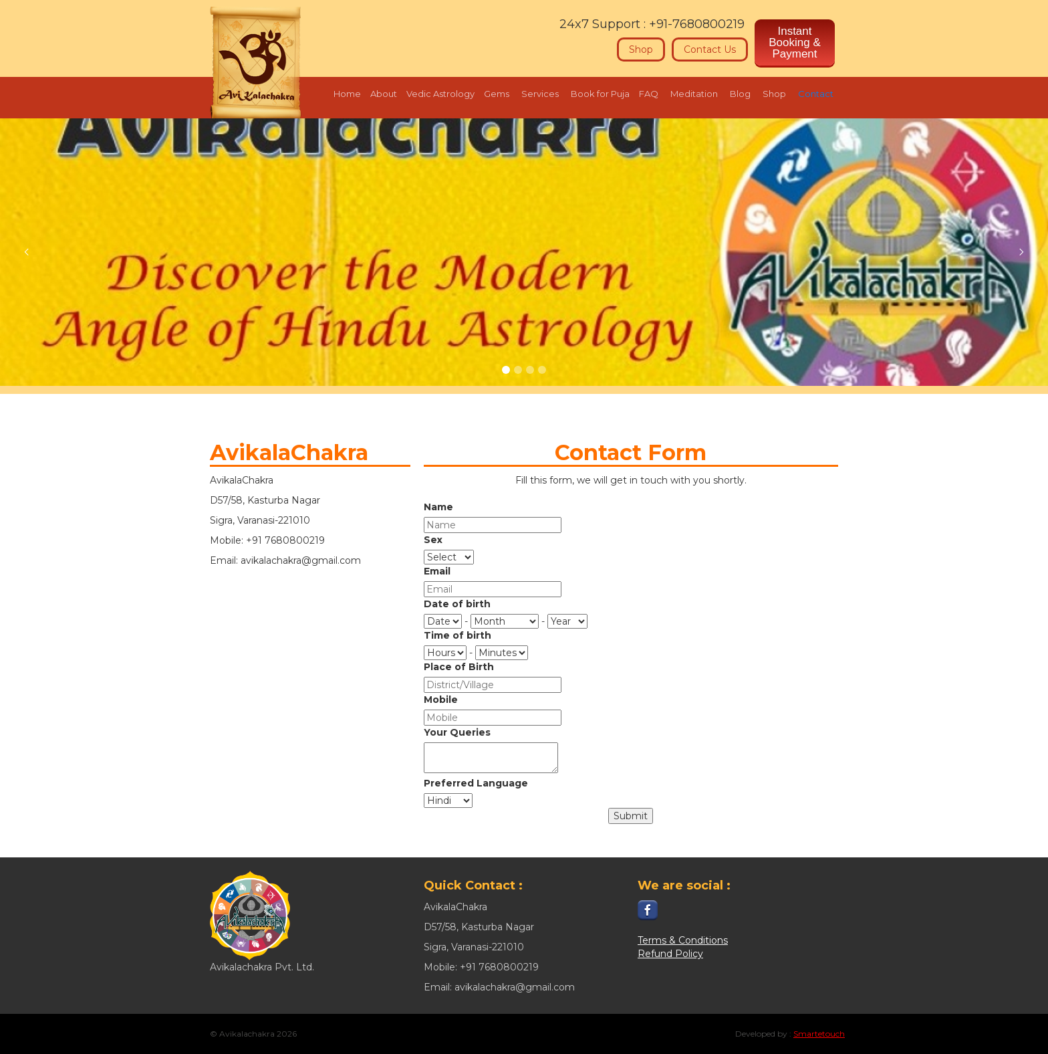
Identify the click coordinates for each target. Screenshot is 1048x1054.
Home (347, 93)
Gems (496, 93)
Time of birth (457, 635)
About (383, 93)
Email (437, 571)
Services (540, 93)
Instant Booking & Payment (795, 42)
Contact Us (710, 49)
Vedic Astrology (440, 93)
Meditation (694, 93)
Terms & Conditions (683, 940)
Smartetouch (819, 1034)
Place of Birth (459, 667)
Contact (815, 93)
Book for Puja (600, 93)
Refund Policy (670, 954)
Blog (740, 93)
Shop (641, 49)
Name (438, 507)
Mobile (441, 700)
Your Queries (457, 732)
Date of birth (457, 604)
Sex (433, 540)
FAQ (648, 93)
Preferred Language (476, 783)
